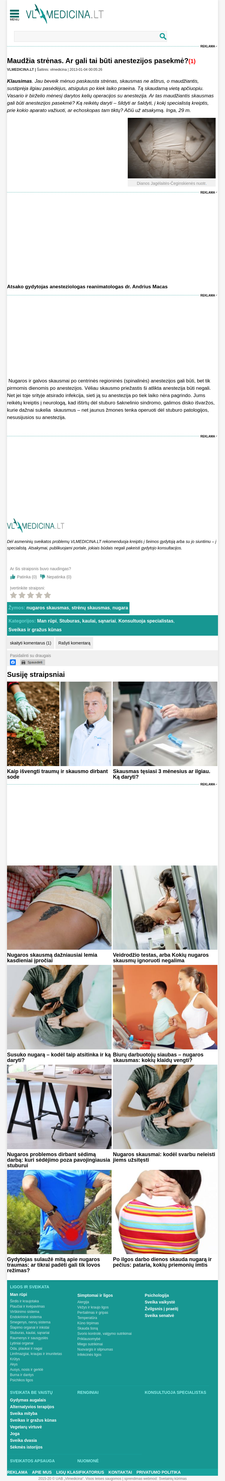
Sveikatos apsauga (32, 1460)
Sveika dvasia (23, 1440)
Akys (14, 1364)
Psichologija (157, 1295)
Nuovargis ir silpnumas (95, 1349)
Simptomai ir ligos (95, 1295)
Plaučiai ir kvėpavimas (27, 1306)
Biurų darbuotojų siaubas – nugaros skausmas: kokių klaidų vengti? (158, 1057)
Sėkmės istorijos (26, 1447)
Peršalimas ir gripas (92, 1313)
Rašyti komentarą (74, 643)
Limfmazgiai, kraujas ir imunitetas (36, 1354)
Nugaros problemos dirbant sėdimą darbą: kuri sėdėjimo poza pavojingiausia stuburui (58, 1159)
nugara (120, 607)
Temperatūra (87, 1318)
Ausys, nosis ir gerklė (26, 1370)
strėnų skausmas (90, 607)
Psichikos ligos (21, 1380)
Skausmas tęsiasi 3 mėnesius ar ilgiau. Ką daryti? (161, 774)
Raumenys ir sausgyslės (29, 1338)
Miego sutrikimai (90, 1344)
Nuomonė (88, 1460)
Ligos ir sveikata (29, 1287)
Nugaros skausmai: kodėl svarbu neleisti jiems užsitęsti (164, 1157)
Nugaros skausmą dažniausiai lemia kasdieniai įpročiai (52, 957)
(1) (191, 61)
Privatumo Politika (159, 1472)
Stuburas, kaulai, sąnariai (87, 620)
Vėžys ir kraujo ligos (93, 1307)
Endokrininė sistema (26, 1317)
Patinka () (27, 577)
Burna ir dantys (22, 1375)
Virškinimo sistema (24, 1312)
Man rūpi (47, 620)
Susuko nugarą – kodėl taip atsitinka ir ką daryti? (59, 1057)
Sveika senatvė (159, 1315)
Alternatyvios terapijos (32, 1406)
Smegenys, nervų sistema (30, 1322)
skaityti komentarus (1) (30, 643)
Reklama (207, 46)
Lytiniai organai (21, 1343)
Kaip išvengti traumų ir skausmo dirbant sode (57, 774)
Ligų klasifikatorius (80, 1472)
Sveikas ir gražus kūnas (35, 629)
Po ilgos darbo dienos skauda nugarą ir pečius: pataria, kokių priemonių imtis (162, 1262)
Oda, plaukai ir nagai (26, 1348)
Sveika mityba (23, 1413)
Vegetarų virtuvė (26, 1427)
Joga (15, 1433)
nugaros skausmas (47, 607)
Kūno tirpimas (88, 1323)
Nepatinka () (59, 577)
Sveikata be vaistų (31, 1392)
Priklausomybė (88, 1339)
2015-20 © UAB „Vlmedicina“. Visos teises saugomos (79, 1479)
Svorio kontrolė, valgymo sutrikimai (104, 1334)
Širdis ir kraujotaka (24, 1301)
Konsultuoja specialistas (145, 620)
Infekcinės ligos (89, 1355)
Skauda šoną (87, 1328)
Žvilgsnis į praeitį (161, 1308)
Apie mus (42, 1472)
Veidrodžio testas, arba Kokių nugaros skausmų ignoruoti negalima (161, 957)
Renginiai (87, 1392)
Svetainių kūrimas (173, 1479)
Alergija (83, 1302)
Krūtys (15, 1359)
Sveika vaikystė (160, 1302)
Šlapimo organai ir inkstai (29, 1327)
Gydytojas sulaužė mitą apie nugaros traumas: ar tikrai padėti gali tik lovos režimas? (53, 1264)
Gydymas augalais (28, 1400)
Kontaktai (120, 1472)
